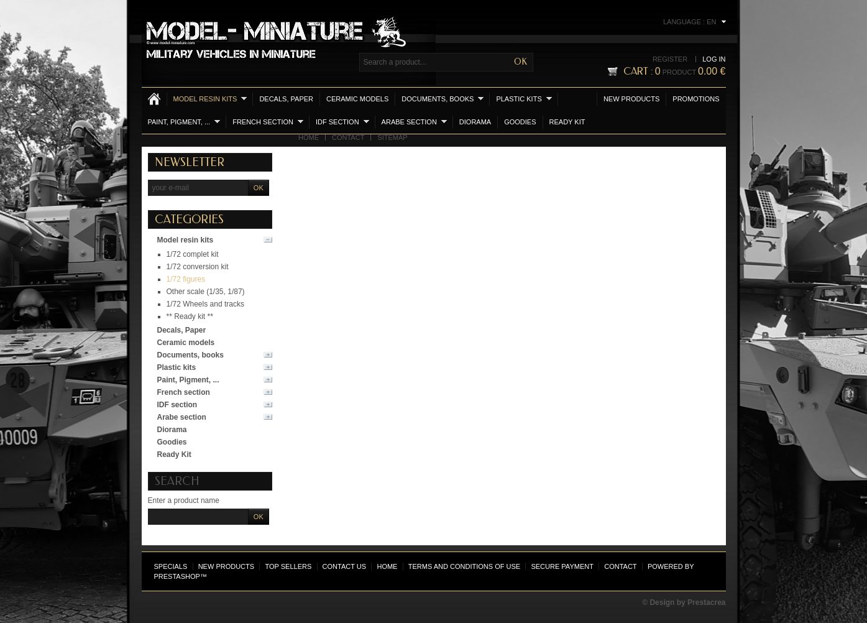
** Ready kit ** (190, 316)
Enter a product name (183, 500)
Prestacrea (706, 602)
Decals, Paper (286, 99)
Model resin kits (210, 99)
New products (631, 99)
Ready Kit (567, 122)
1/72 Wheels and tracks (205, 304)
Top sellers (288, 566)
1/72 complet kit (193, 254)
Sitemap (392, 137)
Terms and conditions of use (464, 566)
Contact (348, 137)
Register (670, 59)
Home (308, 137)
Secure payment (562, 566)
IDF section (342, 122)
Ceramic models (357, 99)
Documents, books (442, 99)
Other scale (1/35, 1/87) (206, 291)
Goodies (520, 122)
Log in (713, 59)
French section (267, 122)
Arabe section (414, 122)
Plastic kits (523, 99)
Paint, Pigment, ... (184, 122)
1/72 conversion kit (198, 266)
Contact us (345, 566)
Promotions (695, 99)
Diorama (475, 122)
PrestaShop (177, 576)
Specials (171, 566)
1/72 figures (186, 279)
